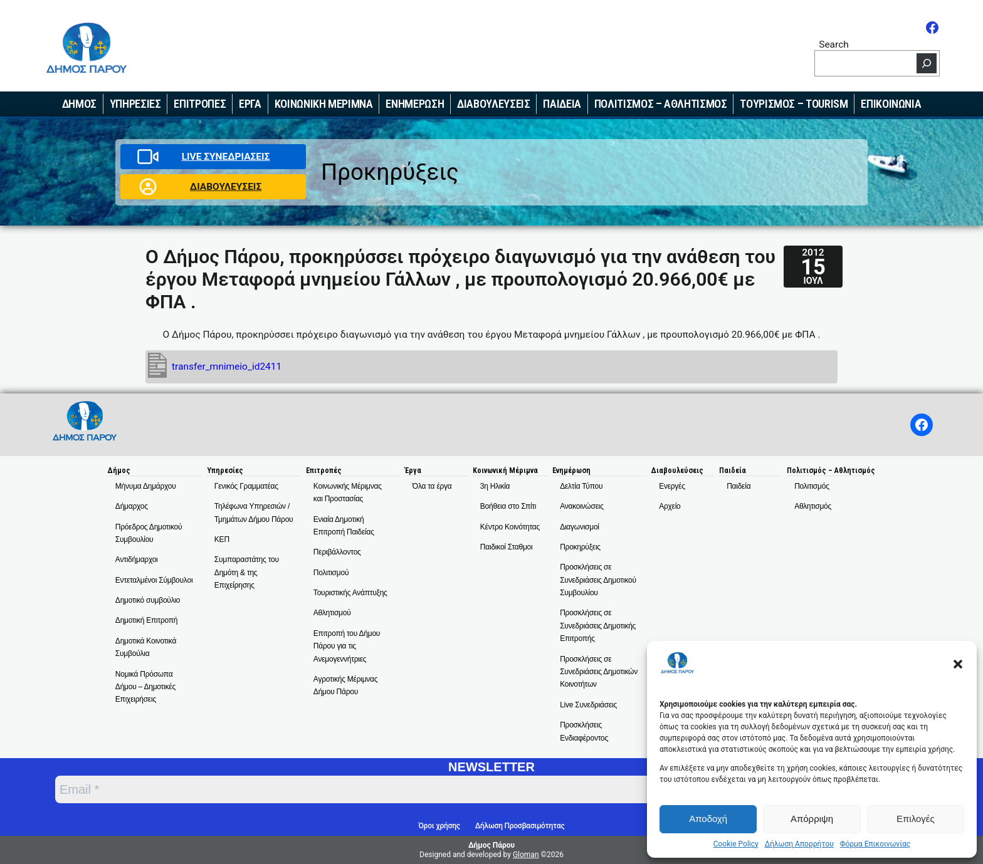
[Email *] (401, 789)
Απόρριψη (812, 818)
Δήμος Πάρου (491, 845)
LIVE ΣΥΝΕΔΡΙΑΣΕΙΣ (226, 156)
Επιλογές (915, 818)
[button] (958, 664)
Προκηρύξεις (390, 172)
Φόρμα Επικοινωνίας (875, 844)
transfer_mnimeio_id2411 (226, 366)
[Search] (927, 63)
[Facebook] (932, 27)
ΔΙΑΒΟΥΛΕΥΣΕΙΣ (225, 186)
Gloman (526, 854)
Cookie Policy (736, 844)
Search (834, 44)
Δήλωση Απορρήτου (799, 844)
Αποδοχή (708, 818)
